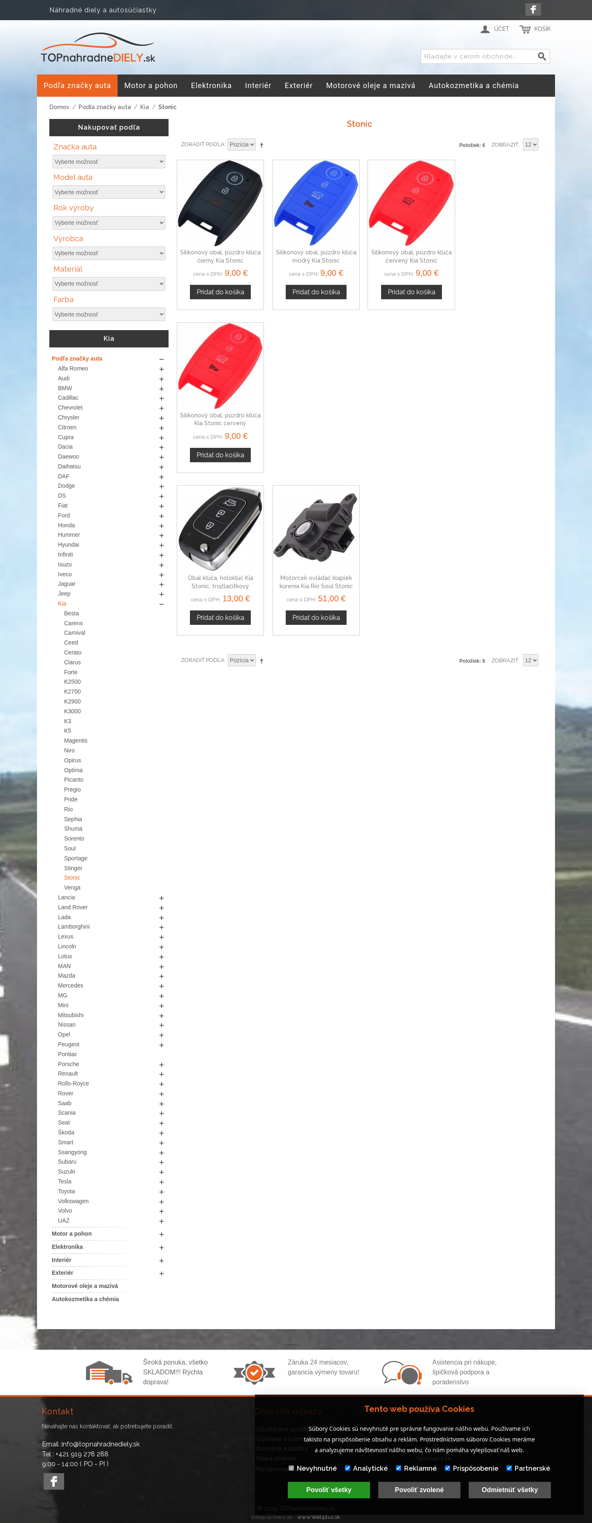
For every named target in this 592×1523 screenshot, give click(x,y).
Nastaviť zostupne (263, 145)
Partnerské (528, 1468)
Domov (59, 107)
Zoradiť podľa (202, 144)
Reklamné (416, 1468)
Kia (144, 107)
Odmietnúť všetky (510, 1489)
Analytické (366, 1468)
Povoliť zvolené (419, 1489)
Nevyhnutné (313, 1468)
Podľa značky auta (105, 107)
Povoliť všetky (329, 1489)
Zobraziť (504, 145)
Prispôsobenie (471, 1468)
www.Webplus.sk (318, 1517)
